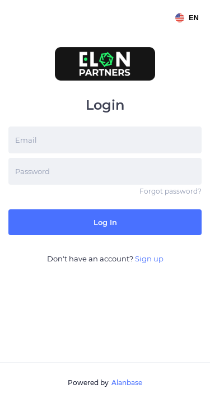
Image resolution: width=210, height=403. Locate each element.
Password (32, 171)
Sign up (149, 258)
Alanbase (126, 382)
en (187, 17)
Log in (105, 222)
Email (26, 139)
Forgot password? (170, 191)
